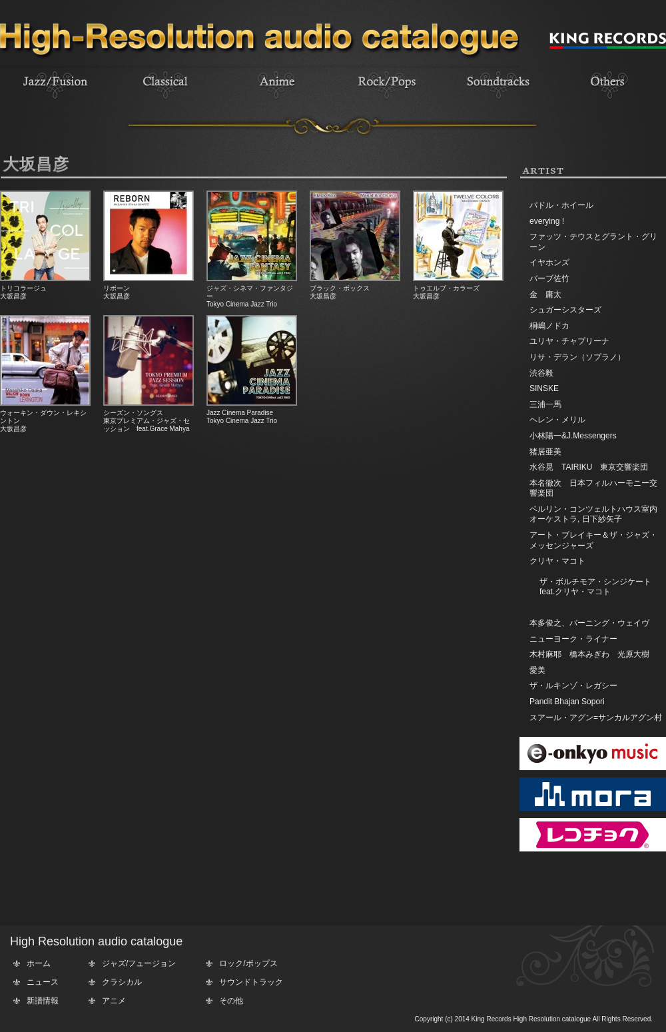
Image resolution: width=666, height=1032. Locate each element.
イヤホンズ (549, 262)
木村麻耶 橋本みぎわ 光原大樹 (589, 654)
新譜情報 (43, 1000)
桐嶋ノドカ (549, 325)
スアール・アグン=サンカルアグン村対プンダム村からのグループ (595, 723)
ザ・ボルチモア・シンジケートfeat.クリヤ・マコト (595, 587)
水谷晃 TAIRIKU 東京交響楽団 (588, 467)
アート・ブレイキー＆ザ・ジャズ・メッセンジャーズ (593, 540)
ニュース (43, 982)
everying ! (546, 221)
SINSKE (544, 388)
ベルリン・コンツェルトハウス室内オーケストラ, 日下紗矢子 (593, 514)
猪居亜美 (545, 451)
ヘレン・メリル (557, 419)
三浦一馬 (545, 404)
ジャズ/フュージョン (139, 963)
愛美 (537, 670)
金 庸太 (545, 294)
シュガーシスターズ (565, 309)
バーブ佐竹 (549, 278)
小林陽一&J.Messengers (573, 435)
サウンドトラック (251, 982)
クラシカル (122, 982)
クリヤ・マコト (557, 561)
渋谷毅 (541, 373)
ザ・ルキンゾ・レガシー (573, 685)
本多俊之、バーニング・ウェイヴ (589, 623)
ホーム (39, 963)
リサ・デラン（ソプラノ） (577, 357)
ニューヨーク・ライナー (573, 639)
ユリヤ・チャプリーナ (569, 341)
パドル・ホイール (561, 205)
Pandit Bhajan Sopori (567, 701)
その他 (231, 1000)
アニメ (114, 1000)
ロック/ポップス (248, 963)
